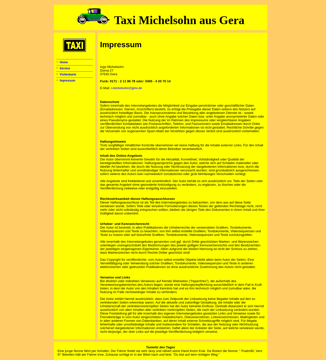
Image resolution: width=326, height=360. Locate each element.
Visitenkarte (68, 74)
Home (64, 62)
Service (65, 68)
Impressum (67, 80)
